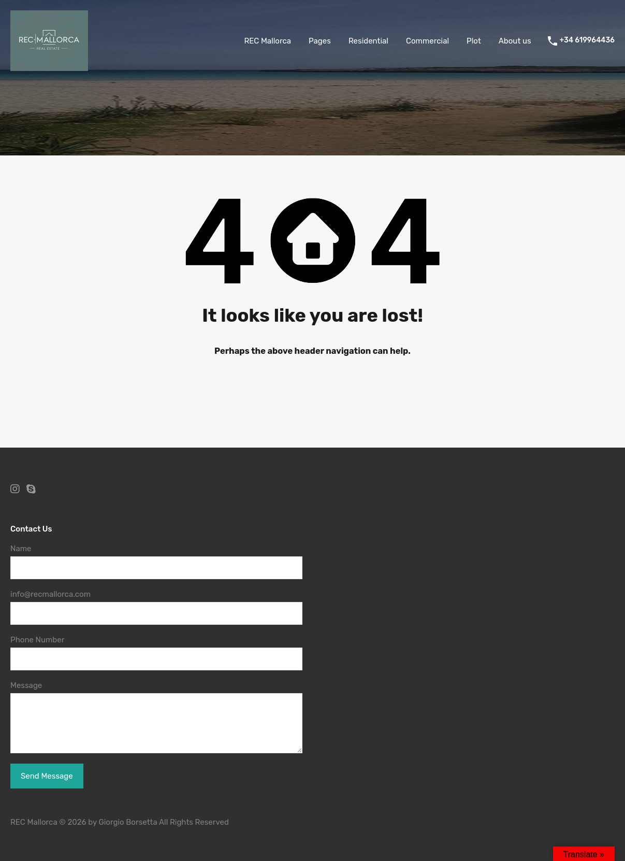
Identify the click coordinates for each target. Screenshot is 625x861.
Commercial (427, 41)
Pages (320, 41)
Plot (474, 41)
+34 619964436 (587, 40)
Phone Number (37, 639)
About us (515, 41)
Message (26, 685)
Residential (368, 41)
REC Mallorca (267, 41)
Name (20, 548)
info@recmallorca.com (50, 594)
